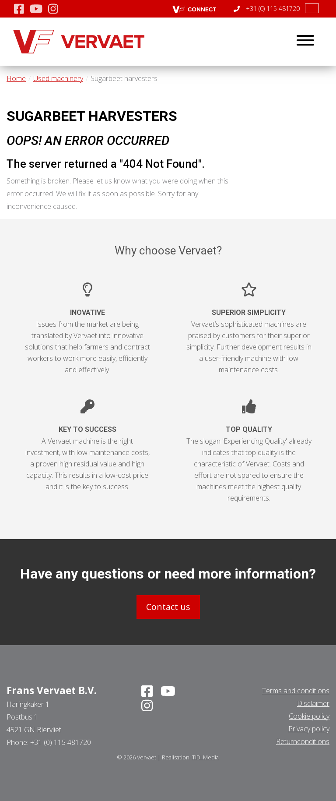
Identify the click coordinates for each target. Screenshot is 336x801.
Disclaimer (313, 703)
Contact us (168, 607)
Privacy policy (308, 729)
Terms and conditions (295, 690)
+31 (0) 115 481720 (267, 8)
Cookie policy (309, 716)
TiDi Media (205, 757)
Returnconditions (302, 741)
